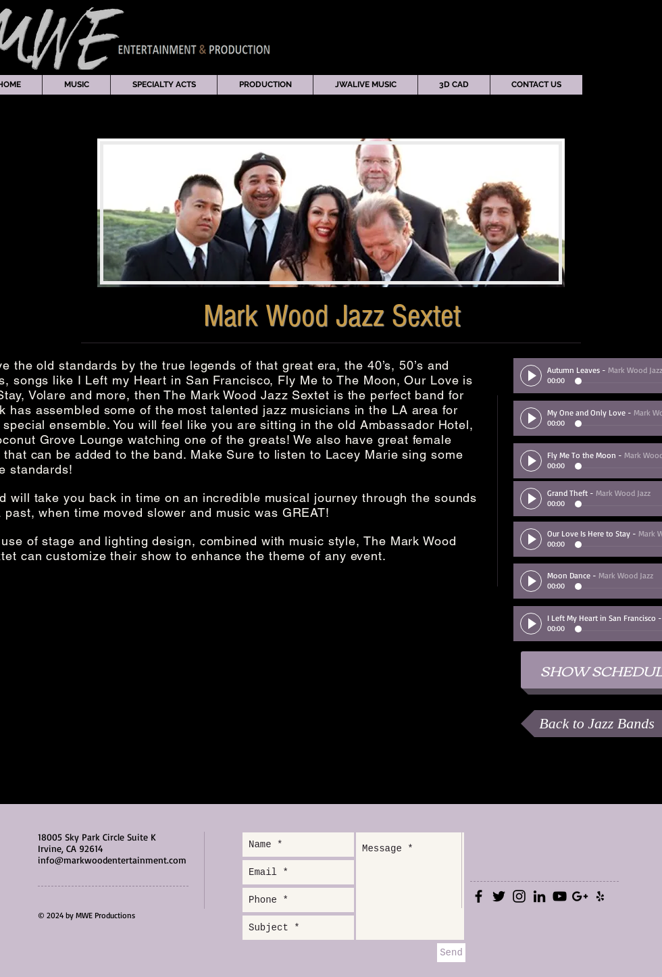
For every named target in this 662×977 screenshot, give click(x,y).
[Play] (531, 375)
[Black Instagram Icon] (519, 896)
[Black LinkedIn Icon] (539, 896)
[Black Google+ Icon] (579, 896)
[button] (76, 85)
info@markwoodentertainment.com (112, 860)
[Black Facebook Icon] (478, 896)
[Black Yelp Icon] (600, 896)
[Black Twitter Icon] (498, 896)
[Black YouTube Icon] (559, 896)
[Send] (451, 952)
